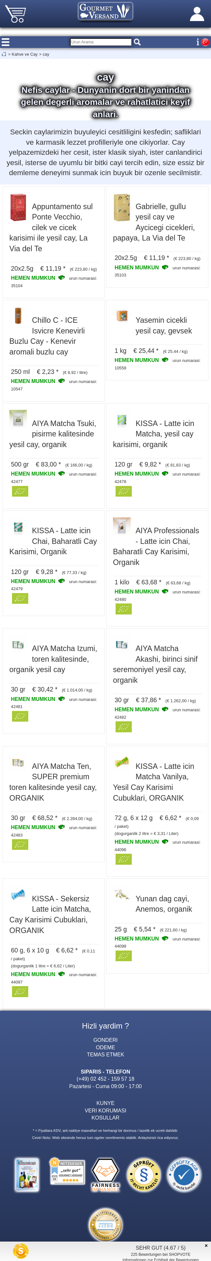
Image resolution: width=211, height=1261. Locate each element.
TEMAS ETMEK (105, 1054)
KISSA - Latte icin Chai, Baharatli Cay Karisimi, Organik (53, 541)
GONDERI (105, 1040)
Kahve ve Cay (25, 54)
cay (46, 54)
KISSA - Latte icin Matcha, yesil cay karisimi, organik (153, 434)
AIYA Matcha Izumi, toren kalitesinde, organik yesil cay (53, 659)
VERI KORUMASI (105, 1110)
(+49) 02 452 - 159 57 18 (105, 1079)
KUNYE (105, 1103)
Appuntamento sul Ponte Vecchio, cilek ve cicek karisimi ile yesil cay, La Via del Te (51, 227)
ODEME (105, 1047)
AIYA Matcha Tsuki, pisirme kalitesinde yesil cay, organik (52, 434)
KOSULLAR (105, 1117)
